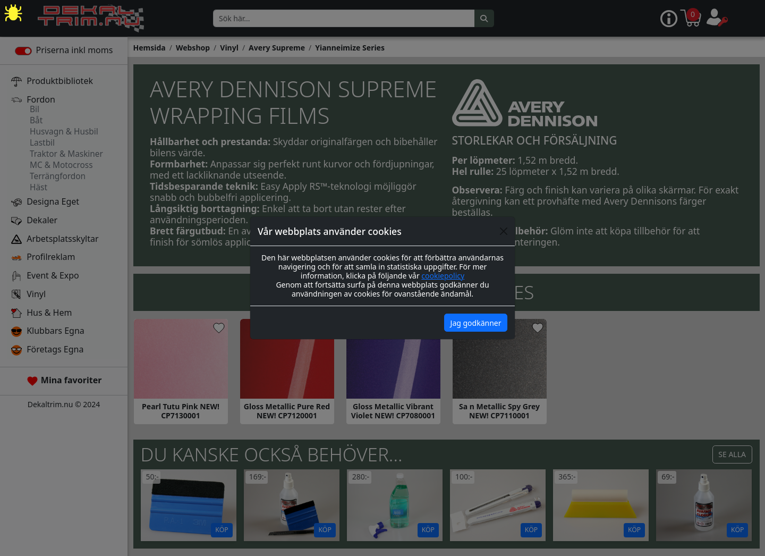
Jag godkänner (476, 323)
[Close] (503, 231)
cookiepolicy (442, 276)
